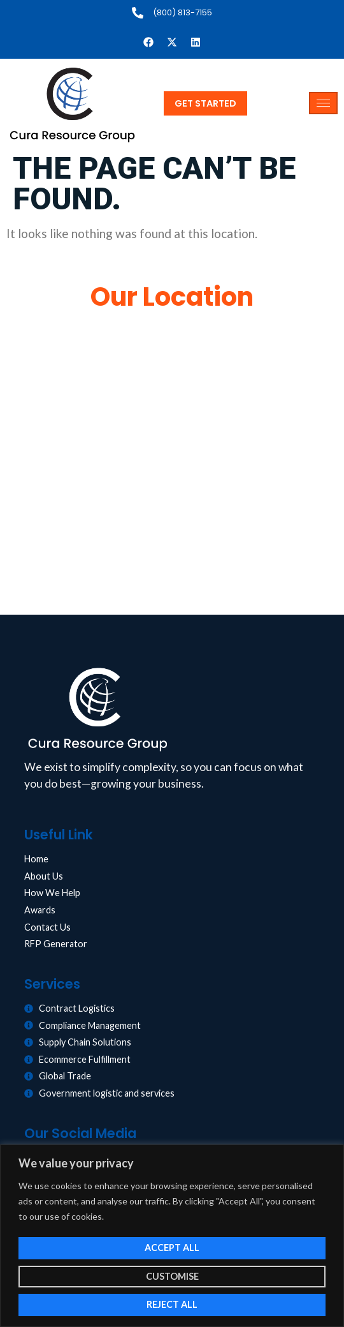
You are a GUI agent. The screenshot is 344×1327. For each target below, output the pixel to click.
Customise (172, 1276)
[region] (172, 1235)
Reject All (172, 1304)
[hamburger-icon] (323, 103)
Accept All (172, 1247)
